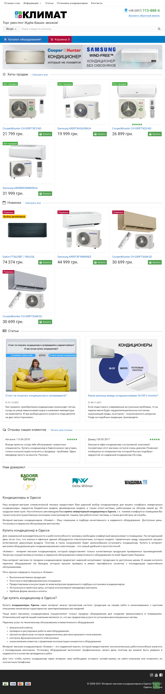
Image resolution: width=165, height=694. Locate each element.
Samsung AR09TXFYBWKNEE (74, 256)
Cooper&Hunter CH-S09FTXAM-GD (132, 256)
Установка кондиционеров (72, 3)
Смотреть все (40, 74)
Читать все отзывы (61, 430)
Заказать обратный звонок (144, 15)
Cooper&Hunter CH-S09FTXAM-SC (22, 316)
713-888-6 (144, 10)
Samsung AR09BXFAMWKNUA (20, 188)
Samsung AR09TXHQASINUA (74, 128)
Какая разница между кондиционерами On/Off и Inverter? (123, 395)
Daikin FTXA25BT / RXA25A (18, 256)
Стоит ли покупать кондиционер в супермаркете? (36, 395)
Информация (33, 3)
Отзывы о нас (12, 3)
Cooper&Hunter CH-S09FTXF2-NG (22, 128)
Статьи (49, 3)
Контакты (96, 3)
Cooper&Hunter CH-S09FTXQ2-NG (131, 128)
